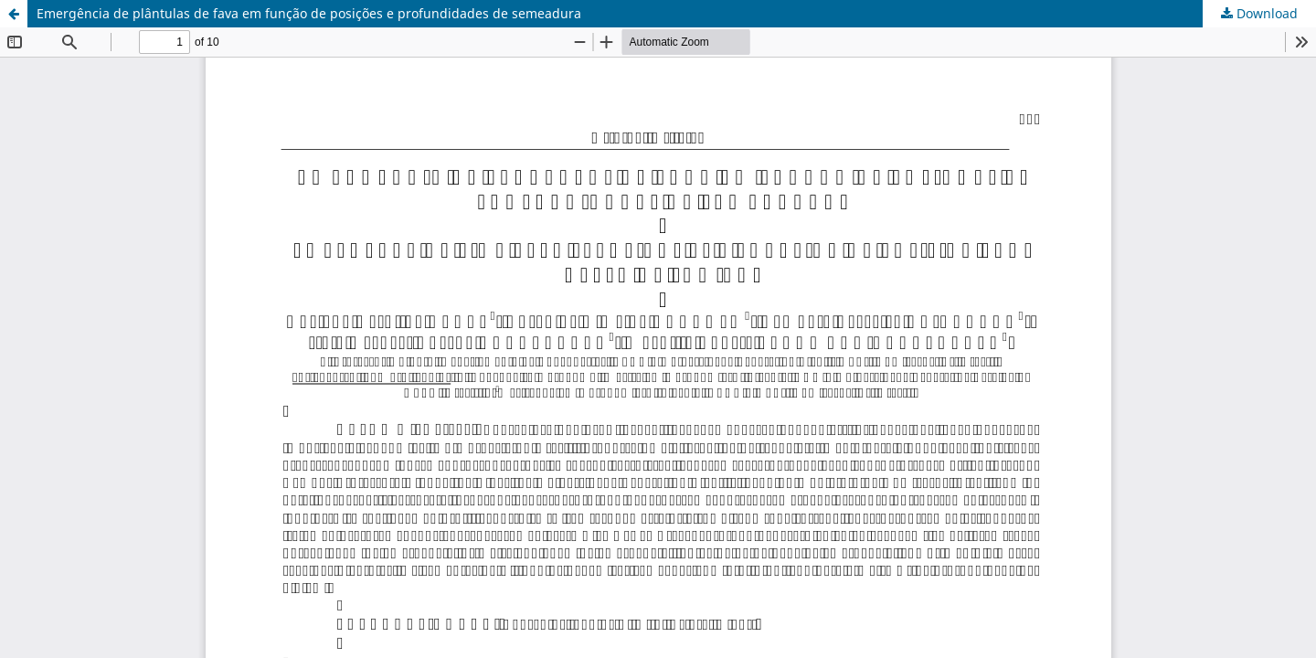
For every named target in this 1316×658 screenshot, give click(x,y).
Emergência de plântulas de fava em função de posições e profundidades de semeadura (309, 13)
